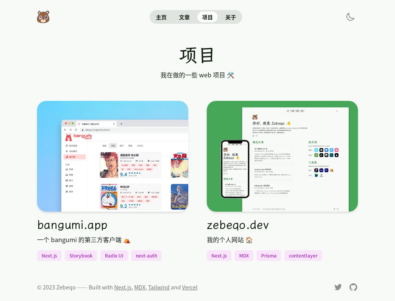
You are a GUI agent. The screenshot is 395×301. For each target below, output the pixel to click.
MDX (139, 287)
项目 (207, 17)
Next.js (123, 287)
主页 (161, 17)
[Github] (353, 287)
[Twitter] (338, 287)
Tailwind (159, 287)
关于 (230, 17)
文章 (184, 17)
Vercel (190, 287)
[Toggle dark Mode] (350, 17)
